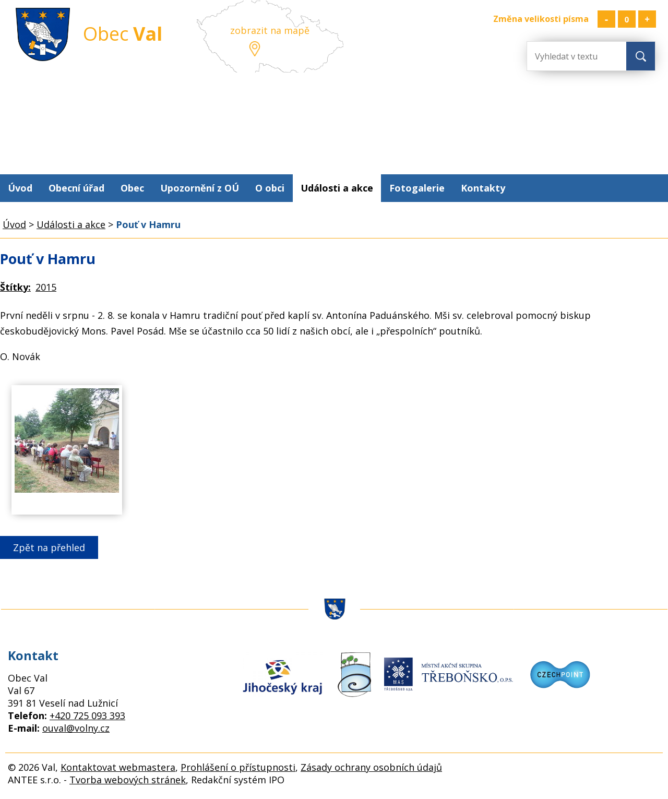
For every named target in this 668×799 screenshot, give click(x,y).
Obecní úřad (76, 188)
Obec (132, 188)
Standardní (627, 19)
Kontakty (483, 188)
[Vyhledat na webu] (569, 56)
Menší (606, 19)
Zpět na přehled (49, 547)
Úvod (20, 188)
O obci (269, 188)
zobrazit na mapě (269, 30)
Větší (647, 19)
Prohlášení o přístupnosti (238, 767)
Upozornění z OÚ (199, 188)
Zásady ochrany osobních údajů (371, 767)
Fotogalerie (417, 188)
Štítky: (15, 287)
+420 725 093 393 (87, 715)
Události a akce (337, 188)
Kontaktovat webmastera (118, 767)
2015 (45, 287)
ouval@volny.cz (76, 728)
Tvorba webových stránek (127, 779)
